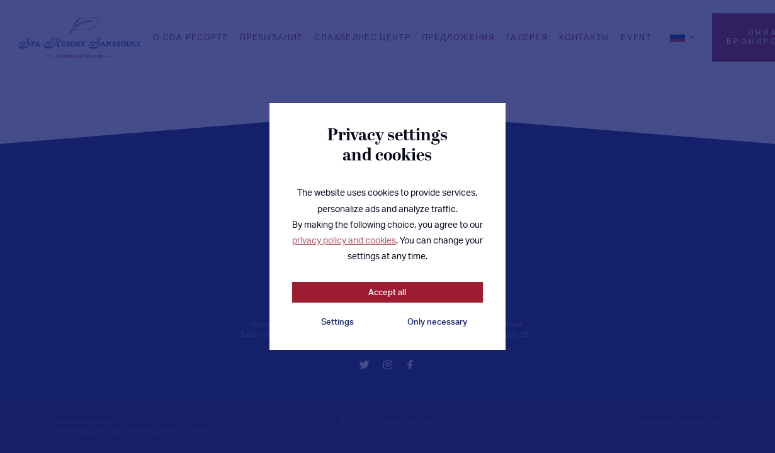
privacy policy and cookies (344, 239)
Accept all (387, 292)
